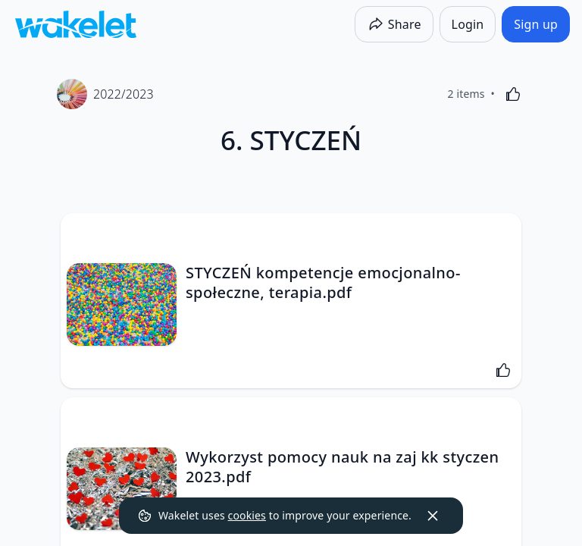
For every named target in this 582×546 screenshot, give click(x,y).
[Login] (468, 24)
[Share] (394, 24)
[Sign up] (536, 24)
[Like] (513, 94)
